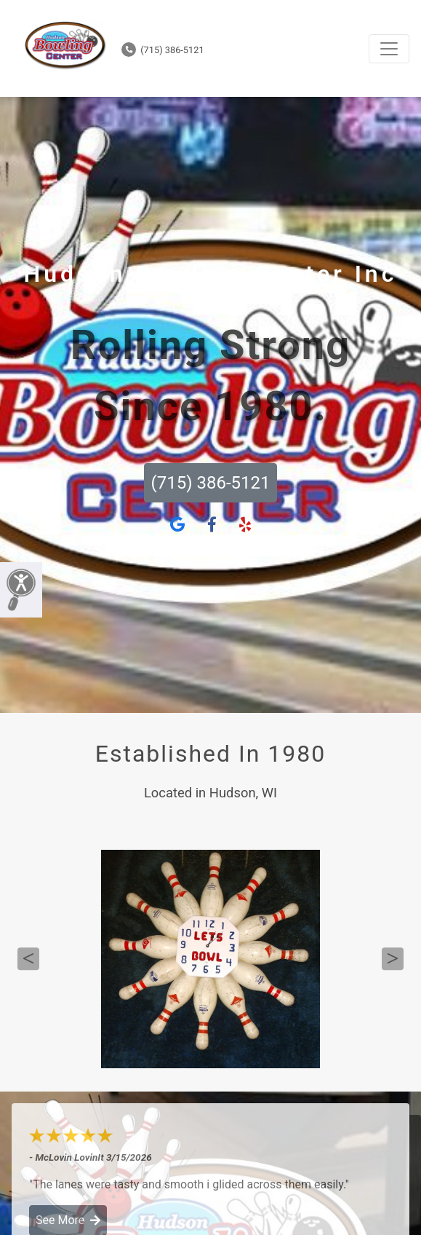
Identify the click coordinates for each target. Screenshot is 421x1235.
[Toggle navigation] (389, 48)
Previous (28, 959)
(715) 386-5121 (162, 49)
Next (393, 959)
